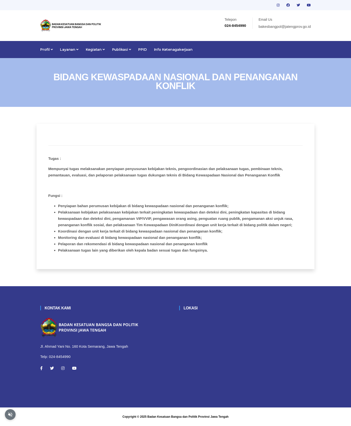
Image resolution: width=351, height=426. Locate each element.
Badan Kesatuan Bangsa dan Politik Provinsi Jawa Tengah (188, 416)
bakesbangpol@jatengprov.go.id (285, 26)
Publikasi (121, 49)
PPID (142, 49)
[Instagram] (63, 368)
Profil (46, 49)
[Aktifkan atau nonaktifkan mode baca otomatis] (10, 414)
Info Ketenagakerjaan (173, 49)
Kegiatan (95, 49)
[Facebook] (41, 368)
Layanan (69, 49)
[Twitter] (52, 368)
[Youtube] (74, 368)
